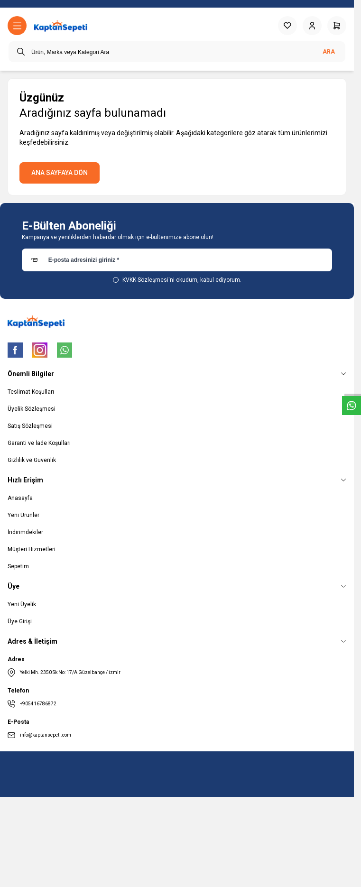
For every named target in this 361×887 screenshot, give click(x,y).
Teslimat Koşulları (31, 391)
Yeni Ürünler (23, 515)
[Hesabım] (312, 25)
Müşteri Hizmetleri (32, 549)
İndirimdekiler (25, 532)
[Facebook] (15, 350)
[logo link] (60, 26)
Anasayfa (20, 498)
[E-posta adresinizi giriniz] (177, 260)
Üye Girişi (20, 621)
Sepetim (18, 566)
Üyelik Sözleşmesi (32, 409)
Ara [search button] (329, 51)
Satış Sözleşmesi (30, 426)
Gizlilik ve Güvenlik (32, 460)
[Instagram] (39, 350)
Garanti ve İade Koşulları (39, 443)
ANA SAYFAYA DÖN (59, 172)
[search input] (177, 51)
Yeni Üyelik (22, 604)
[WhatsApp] (64, 350)
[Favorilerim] (287, 25)
